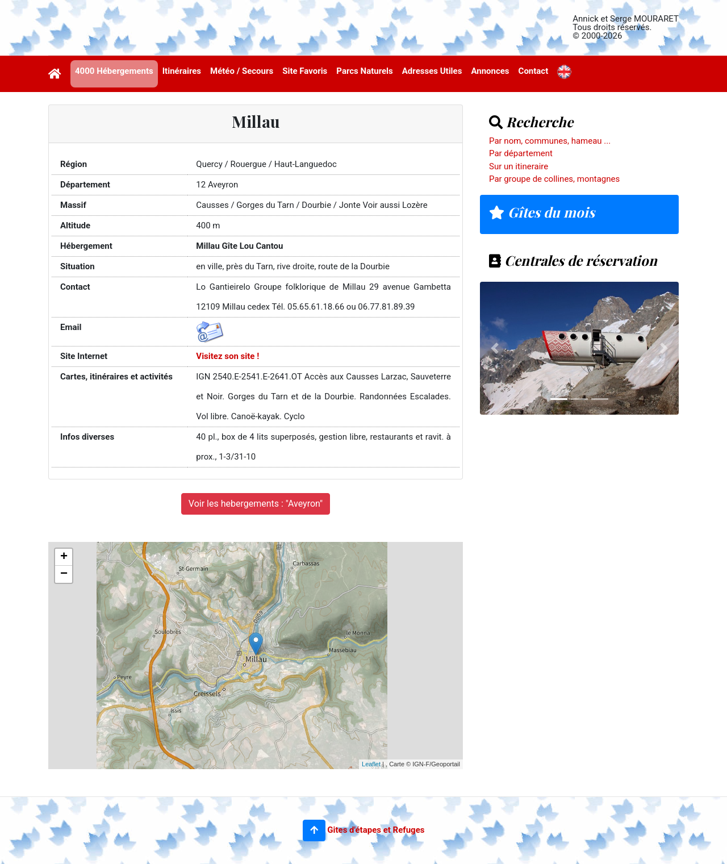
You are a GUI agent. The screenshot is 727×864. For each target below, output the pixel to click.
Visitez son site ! (227, 356)
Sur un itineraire (518, 166)
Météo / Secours (241, 71)
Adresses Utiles (432, 71)
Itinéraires (181, 71)
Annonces (490, 71)
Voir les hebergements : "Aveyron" (256, 503)
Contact (534, 71)
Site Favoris (304, 71)
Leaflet (371, 764)
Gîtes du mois (542, 212)
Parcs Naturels (364, 71)
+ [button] (64, 557)
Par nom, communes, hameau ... (550, 141)
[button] (314, 830)
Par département (521, 153)
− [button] (64, 574)
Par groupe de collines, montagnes (554, 179)
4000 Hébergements (114, 71)
